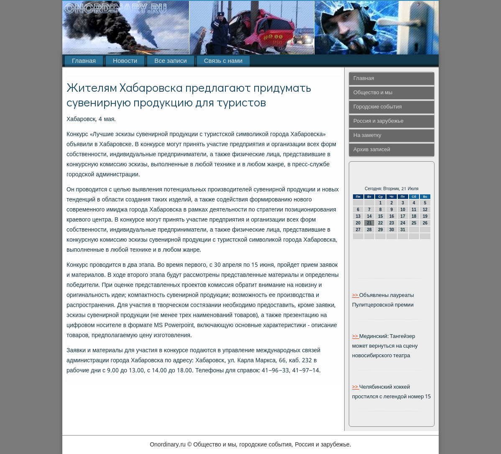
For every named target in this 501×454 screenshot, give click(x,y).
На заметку (367, 135)
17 (403, 216)
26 (425, 223)
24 (403, 223)
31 (403, 229)
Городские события (377, 107)
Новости (125, 61)
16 (391, 216)
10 (403, 209)
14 (369, 216)
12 (425, 209)
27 (358, 229)
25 (414, 223)
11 (414, 209)
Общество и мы (372, 93)
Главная (84, 61)
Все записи (170, 61)
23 (391, 223)
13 (358, 216)
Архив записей (371, 150)
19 (425, 216)
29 (380, 229)
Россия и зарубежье (378, 121)
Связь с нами (223, 61)
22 (380, 223)
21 (369, 223)
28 (369, 229)
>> (355, 295)
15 (380, 216)
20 (358, 223)
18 (414, 216)
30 (391, 229)
